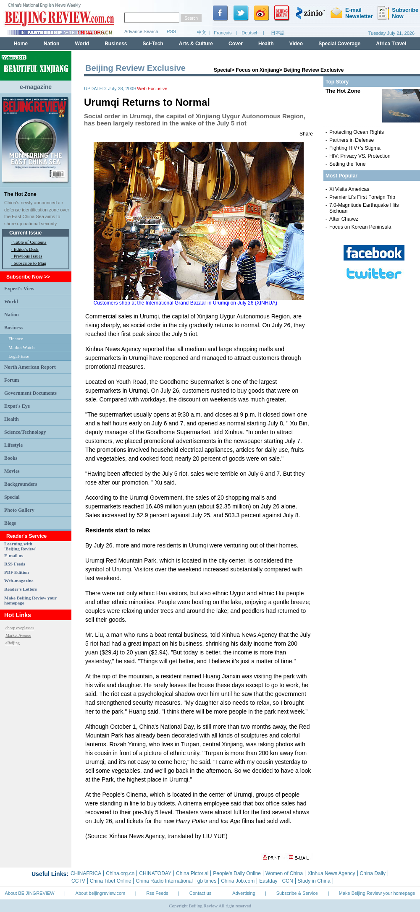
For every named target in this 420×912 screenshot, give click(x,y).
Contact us (200, 893)
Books (10, 458)
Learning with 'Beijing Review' (20, 546)
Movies (12, 471)
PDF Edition (16, 572)
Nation (11, 315)
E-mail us (13, 555)
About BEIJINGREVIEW (30, 893)
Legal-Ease (18, 356)
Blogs (10, 523)
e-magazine (36, 86)
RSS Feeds (14, 563)
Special (12, 497)
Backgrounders (20, 484)
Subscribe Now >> (28, 277)
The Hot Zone (20, 194)
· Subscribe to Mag (28, 263)
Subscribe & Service (297, 893)
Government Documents (30, 393)
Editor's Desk (26, 249)
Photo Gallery (19, 510)
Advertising (243, 893)
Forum (11, 380)
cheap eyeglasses (19, 627)
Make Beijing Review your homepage (377, 893)
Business (13, 328)
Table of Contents (29, 242)
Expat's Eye (17, 406)
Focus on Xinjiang (257, 70)
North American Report (30, 367)
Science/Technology (25, 432)
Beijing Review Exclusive (314, 70)
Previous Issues (28, 255)
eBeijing (12, 643)
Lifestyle (13, 445)
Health (11, 419)
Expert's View (19, 289)
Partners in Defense (351, 140)
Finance (15, 338)
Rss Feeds (157, 893)
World (11, 302)
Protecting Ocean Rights (356, 132)
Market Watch (21, 347)
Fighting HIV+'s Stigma (355, 148)
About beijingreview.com (101, 893)
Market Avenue (18, 635)
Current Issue (25, 233)
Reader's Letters (20, 588)
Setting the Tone (347, 164)
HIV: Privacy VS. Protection (360, 156)
